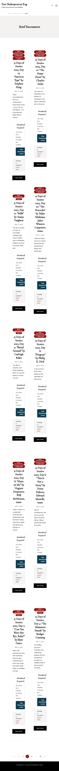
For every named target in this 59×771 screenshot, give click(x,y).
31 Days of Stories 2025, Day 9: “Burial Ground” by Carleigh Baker (19, 347)
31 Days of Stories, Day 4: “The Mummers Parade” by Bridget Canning (40, 627)
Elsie (28, 765)
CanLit (19, 199)
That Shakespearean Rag (14, 4)
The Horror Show (19, 58)
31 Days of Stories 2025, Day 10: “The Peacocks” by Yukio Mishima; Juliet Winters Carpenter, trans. (40, 214)
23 (40, 756)
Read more (18, 178)
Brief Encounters (19, 52)
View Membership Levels (21, 151)
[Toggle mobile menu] (56, 5)
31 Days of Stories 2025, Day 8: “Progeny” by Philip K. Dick (40, 351)
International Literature (18, 55)
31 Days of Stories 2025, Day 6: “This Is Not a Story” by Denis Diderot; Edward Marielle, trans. (40, 485)
